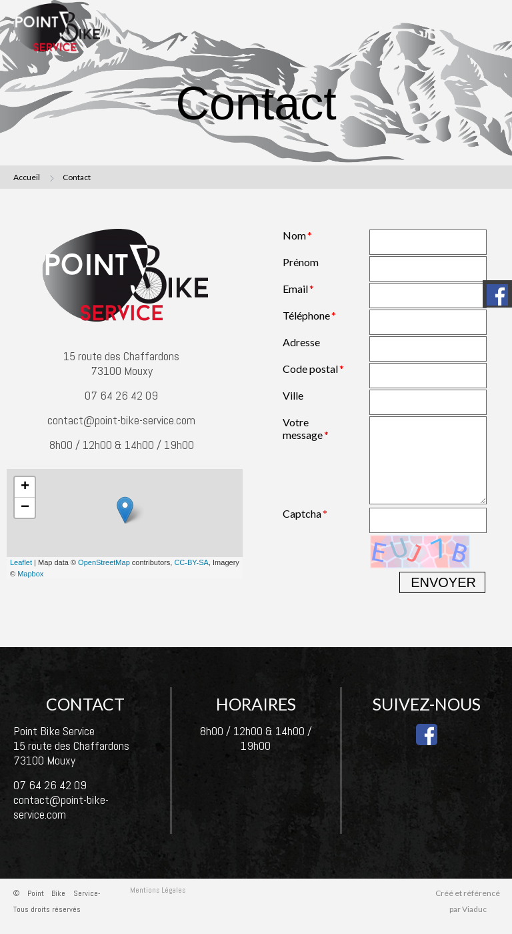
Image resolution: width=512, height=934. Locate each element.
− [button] (25, 508)
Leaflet (21, 562)
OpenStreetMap (104, 562)
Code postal (310, 368)
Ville (293, 395)
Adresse (301, 342)
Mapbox (30, 574)
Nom (294, 235)
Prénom (301, 262)
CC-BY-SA (191, 562)
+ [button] (25, 487)
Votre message (303, 428)
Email (295, 288)
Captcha (302, 513)
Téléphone (306, 315)
